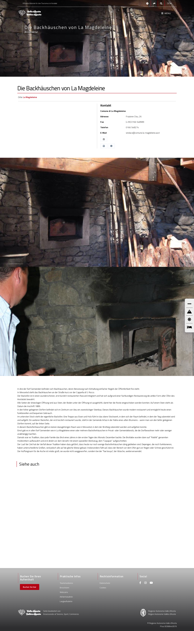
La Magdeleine (30, 97)
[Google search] (161, 3)
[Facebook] (140, 583)
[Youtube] (151, 583)
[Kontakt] (147, 3)
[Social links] (154, 3)
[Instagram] (145, 583)
